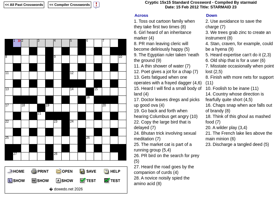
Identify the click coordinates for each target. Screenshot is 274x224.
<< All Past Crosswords (24, 5)
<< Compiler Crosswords (69, 5)
